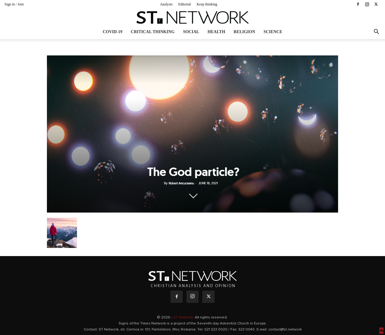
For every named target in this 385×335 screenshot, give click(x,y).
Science (272, 32)
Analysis (166, 4)
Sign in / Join (14, 4)
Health (216, 32)
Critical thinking (153, 32)
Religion (244, 32)
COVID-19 (112, 32)
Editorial (184, 4)
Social (191, 32)
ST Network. (184, 317)
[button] (376, 32)
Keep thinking (207, 4)
